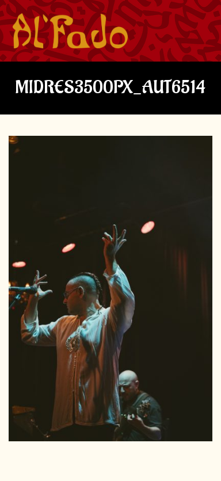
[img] (70, 31)
